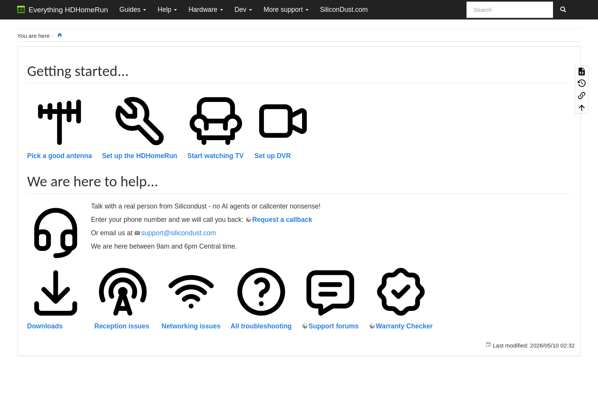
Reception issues (121, 326)
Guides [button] (132, 9)
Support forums (333, 326)
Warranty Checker (404, 326)
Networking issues (191, 326)
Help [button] (167, 9)
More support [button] (286, 9)
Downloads (45, 326)
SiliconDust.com (344, 9)
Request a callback (282, 219)
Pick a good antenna (59, 156)
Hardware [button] (205, 9)
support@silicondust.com (178, 233)
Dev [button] (243, 9)
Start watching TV (215, 156)
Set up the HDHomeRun (139, 156)
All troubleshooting (260, 326)
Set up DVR (272, 156)
